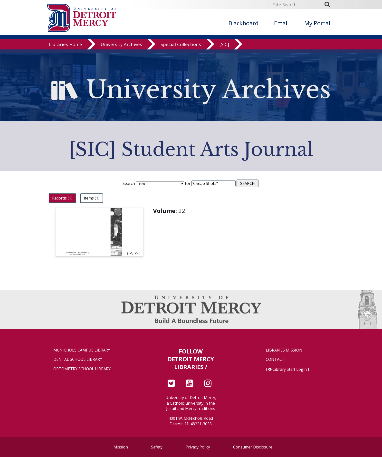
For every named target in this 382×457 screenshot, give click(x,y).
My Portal (317, 23)
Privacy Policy (198, 447)
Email (281, 23)
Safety (156, 447)
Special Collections (181, 47)
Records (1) (62, 198)
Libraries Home (65, 47)
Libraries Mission (284, 350)
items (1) (91, 198)
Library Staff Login (290, 369)
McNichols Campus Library (81, 350)
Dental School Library (77, 359)
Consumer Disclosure (252, 447)
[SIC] (224, 47)
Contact (275, 359)
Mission (121, 447)
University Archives (121, 47)
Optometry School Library (82, 369)
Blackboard (243, 23)
